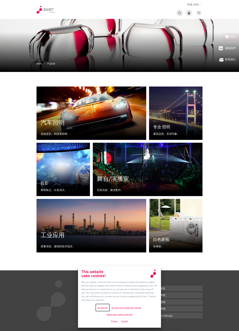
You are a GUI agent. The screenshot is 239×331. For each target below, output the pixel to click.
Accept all (103, 307)
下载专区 (160, 288)
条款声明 (160, 295)
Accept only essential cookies (126, 307)
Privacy (114, 321)
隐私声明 (160, 308)
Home (39, 63)
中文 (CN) (194, 4)
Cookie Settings (164, 315)
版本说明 (160, 302)
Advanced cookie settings (120, 314)
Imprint (124, 321)
